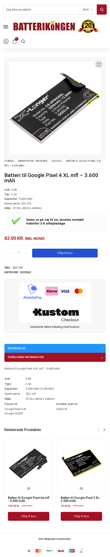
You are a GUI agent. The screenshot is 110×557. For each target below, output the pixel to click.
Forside (9, 161)
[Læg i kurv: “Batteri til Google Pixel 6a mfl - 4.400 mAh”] (28, 516)
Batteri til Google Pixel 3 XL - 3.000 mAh (81, 499)
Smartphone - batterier (32, 161)
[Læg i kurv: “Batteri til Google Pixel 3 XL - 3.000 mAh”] (81, 516)
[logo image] (56, 26)
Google (57, 161)
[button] (104, 430)
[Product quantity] (19, 253)
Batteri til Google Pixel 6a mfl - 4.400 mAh (28, 499)
